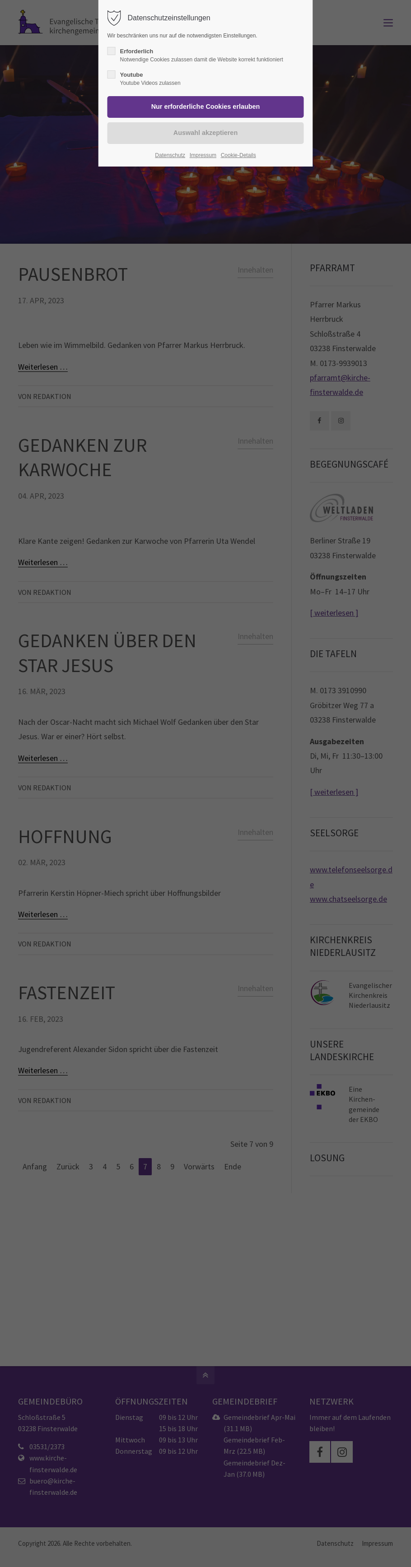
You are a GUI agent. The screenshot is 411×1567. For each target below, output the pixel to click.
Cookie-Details (238, 155)
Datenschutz (170, 155)
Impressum (203, 155)
